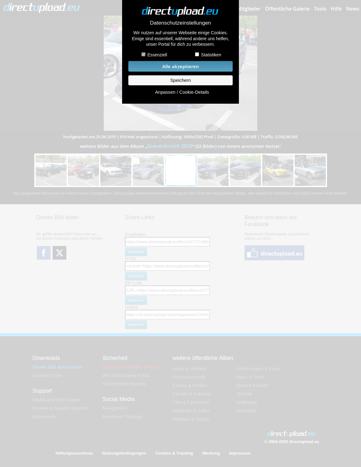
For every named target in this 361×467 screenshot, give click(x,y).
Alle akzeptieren (180, 66)
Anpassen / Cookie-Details (182, 92)
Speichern (180, 80)
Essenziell (157, 54)
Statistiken (211, 54)
